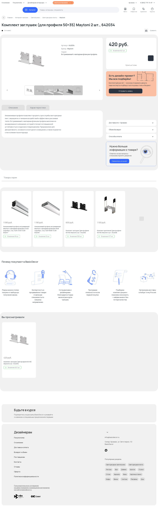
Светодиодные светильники (115, 465)
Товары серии (10, 177)
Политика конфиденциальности (26, 476)
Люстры (108, 469)
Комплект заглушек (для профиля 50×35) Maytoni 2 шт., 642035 (77, 232)
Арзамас (133, 3)
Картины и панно (135, 474)
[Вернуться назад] (4, 18)
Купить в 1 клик (131, 65)
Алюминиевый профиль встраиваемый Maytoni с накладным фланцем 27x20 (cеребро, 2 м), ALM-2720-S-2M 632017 (16, 230)
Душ (142, 479)
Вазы (125, 474)
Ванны (116, 479)
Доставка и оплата (21, 447)
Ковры (108, 479)
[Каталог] (30, 10)
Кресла (132, 469)
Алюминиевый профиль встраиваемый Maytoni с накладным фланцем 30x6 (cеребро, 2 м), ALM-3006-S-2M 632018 (47, 230)
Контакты (17, 462)
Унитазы (124, 479)
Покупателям (19, 438)
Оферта (17, 472)
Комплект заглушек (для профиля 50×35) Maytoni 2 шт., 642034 (18, 363)
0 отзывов (7, 30)
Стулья (141, 469)
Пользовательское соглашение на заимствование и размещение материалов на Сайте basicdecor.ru (32, 488)
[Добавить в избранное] (28, 194)
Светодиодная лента (136, 465)
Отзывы (17, 467)
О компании (6, 3)
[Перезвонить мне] (131, 154)
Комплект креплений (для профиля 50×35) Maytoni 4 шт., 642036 (109, 232)
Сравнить (150, 30)
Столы (108, 474)
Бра (116, 469)
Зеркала (117, 474)
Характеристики (38, 107)
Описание (13, 107)
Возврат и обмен (20, 452)
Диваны (123, 469)
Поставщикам (19, 457)
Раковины (134, 479)
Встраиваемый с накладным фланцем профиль (79, 54)
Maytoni (70, 49)
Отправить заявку (126, 91)
